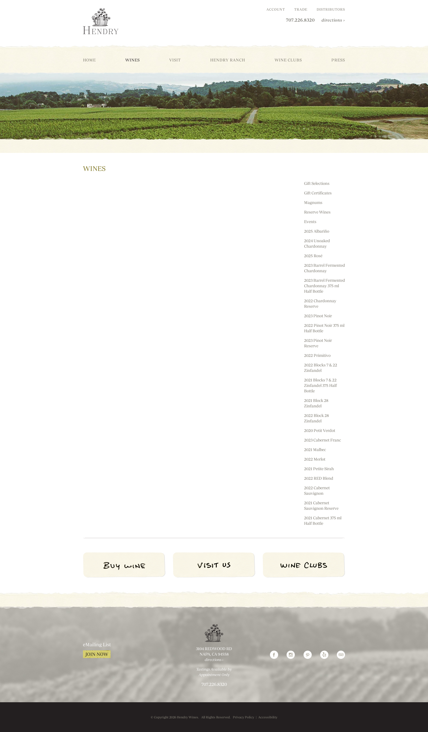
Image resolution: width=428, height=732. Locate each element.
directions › (333, 20)
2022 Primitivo (317, 355)
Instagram (291, 655)
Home (89, 60)
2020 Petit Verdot (319, 430)
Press (338, 60)
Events (310, 221)
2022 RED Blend (318, 478)
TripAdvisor (341, 655)
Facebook (274, 655)
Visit (175, 60)
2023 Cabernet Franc (322, 440)
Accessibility (267, 717)
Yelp (324, 655)
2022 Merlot (314, 459)
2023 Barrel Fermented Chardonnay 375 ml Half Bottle (324, 286)
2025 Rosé (313, 255)
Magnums (313, 202)
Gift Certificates (318, 193)
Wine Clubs (288, 60)
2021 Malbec (315, 449)
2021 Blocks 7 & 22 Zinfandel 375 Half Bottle (320, 385)
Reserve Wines (317, 212)
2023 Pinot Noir (318, 315)
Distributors (331, 9)
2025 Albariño (316, 231)
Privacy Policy (243, 717)
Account (275, 9)
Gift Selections (316, 183)
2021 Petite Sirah (319, 468)
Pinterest (308, 655)
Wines (132, 60)
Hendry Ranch (227, 60)
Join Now (96, 654)
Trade (300, 9)
